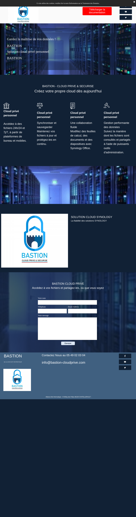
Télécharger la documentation (97, 11)
